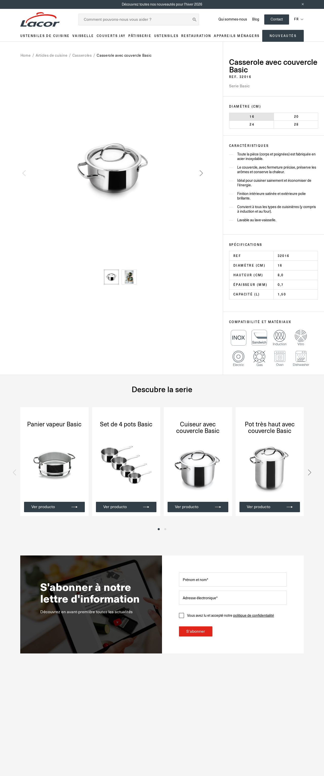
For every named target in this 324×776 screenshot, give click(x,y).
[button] (201, 173)
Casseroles (82, 55)
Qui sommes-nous (232, 19)
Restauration (196, 35)
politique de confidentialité (253, 615)
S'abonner (195, 631)
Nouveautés (283, 36)
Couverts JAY (111, 35)
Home (26, 55)
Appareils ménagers (236, 35)
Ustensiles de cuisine (45, 35)
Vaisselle (83, 35)
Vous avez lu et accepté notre (230, 615)
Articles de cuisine (51, 55)
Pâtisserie (139, 35)
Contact (277, 19)
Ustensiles (166, 35)
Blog (255, 19)
